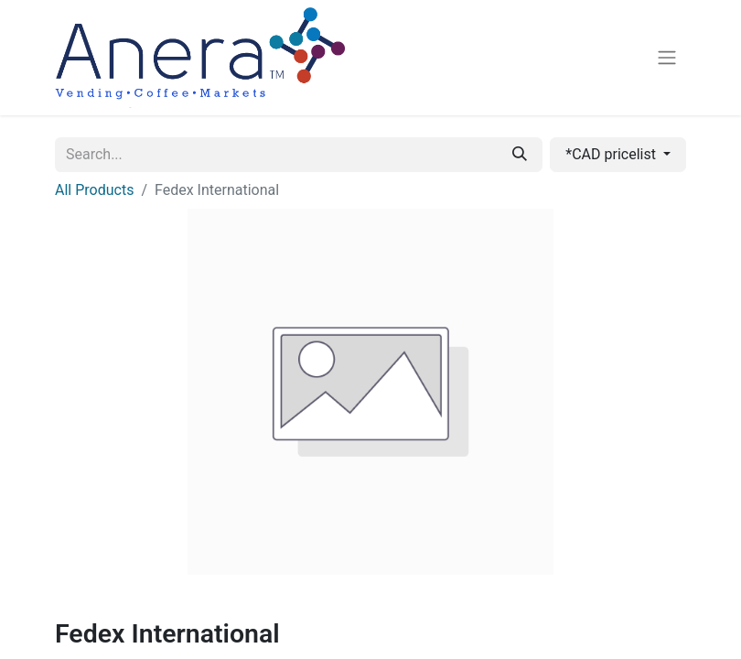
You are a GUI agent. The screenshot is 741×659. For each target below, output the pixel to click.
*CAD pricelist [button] (612, 154)
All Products (94, 190)
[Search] (519, 154)
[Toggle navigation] (667, 58)
